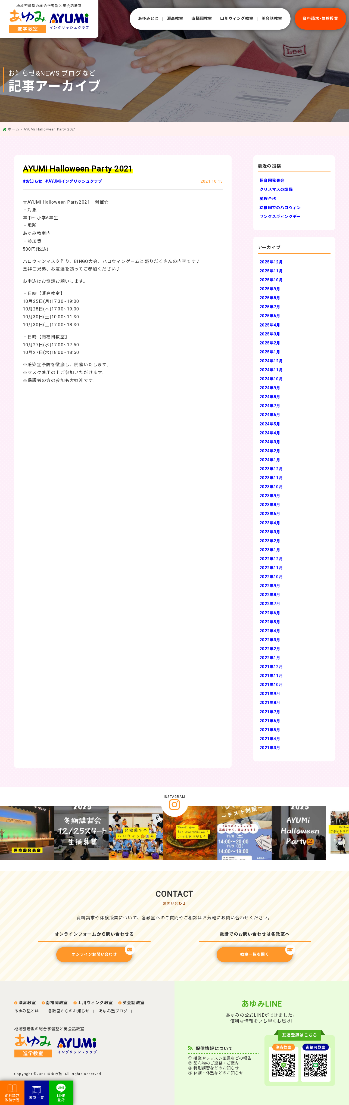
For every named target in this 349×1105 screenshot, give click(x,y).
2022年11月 (271, 568)
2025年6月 (270, 316)
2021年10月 (271, 685)
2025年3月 (270, 334)
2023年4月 (270, 523)
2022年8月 (270, 595)
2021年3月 (270, 748)
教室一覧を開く (266, 952)
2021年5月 (270, 730)
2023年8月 (270, 505)
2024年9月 (270, 388)
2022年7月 (270, 604)
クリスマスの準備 (276, 189)
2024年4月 (270, 433)
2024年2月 (270, 451)
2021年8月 (270, 703)
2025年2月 (270, 343)
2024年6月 (270, 415)
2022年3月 (270, 640)
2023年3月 (270, 532)
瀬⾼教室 (175, 18)
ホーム (14, 129)
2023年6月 (270, 514)
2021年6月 (270, 721)
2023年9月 (270, 496)
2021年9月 (270, 694)
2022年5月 (270, 622)
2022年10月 (271, 577)
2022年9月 (270, 586)
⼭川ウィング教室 (236, 18)
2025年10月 (271, 280)
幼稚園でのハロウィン (280, 208)
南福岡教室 (201, 18)
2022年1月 (270, 658)
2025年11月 (271, 271)
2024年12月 (271, 361)
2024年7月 (270, 406)
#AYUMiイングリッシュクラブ (73, 181)
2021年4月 (270, 739)
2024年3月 (270, 442)
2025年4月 (270, 325)
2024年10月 (271, 379)
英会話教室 (271, 18)
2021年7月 (270, 712)
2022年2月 (270, 649)
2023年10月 (271, 487)
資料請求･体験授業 (320, 18)
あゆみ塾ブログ (113, 1011)
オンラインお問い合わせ (101, 952)
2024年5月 (270, 424)
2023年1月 (270, 550)
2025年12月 (271, 262)
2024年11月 (271, 370)
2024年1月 (270, 460)
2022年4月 (270, 631)
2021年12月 (271, 667)
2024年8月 (270, 397)
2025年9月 (270, 289)
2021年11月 (271, 676)
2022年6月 (270, 613)
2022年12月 (271, 559)
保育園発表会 (272, 180)
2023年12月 (271, 469)
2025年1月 (270, 352)
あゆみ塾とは (26, 1011)
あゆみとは (148, 18)
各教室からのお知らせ (68, 1011)
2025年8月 (270, 298)
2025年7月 (270, 307)
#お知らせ (32, 181)
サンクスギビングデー (280, 216)
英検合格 (268, 199)
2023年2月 (270, 541)
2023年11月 (271, 478)
